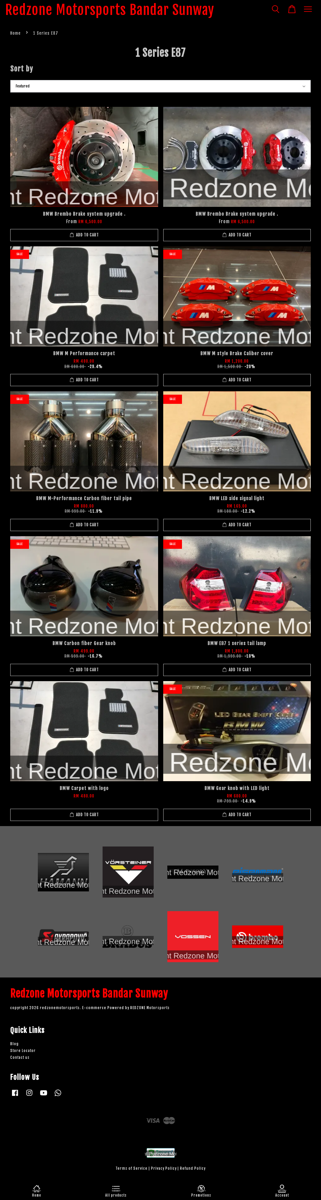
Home (15, 33)
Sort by (21, 68)
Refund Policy (192, 1168)
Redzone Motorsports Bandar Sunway (109, 10)
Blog (14, 1044)
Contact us (20, 1057)
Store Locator (23, 1051)
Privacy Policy (164, 1168)
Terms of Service (132, 1168)
